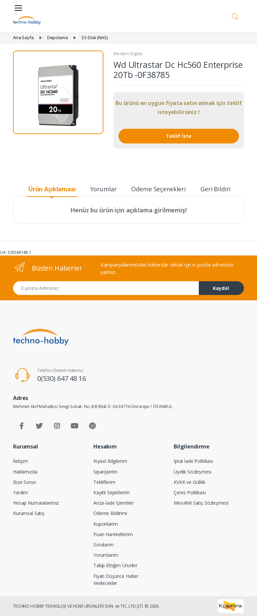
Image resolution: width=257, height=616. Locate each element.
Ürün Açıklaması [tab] (52, 189)
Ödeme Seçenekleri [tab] (158, 189)
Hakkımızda (25, 472)
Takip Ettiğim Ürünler (115, 565)
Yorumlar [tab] (103, 189)
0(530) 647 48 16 (61, 378)
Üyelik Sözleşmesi (192, 472)
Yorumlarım (105, 555)
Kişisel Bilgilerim (110, 461)
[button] (235, 15)
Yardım (20, 492)
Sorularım (103, 544)
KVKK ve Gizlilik (189, 482)
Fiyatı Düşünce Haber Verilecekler (116, 579)
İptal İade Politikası (193, 461)
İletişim (20, 461)
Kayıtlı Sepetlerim (111, 492)
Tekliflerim (104, 482)
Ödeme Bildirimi (110, 513)
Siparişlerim (105, 472)
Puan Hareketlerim (113, 534)
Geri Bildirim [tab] (218, 189)
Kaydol (221, 288)
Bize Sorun (24, 482)
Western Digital (127, 54)
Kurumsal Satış (29, 513)
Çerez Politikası (190, 492)
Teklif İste (178, 136)
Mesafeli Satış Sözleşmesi (201, 503)
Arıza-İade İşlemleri (113, 503)
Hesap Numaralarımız (36, 503)
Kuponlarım (105, 524)
